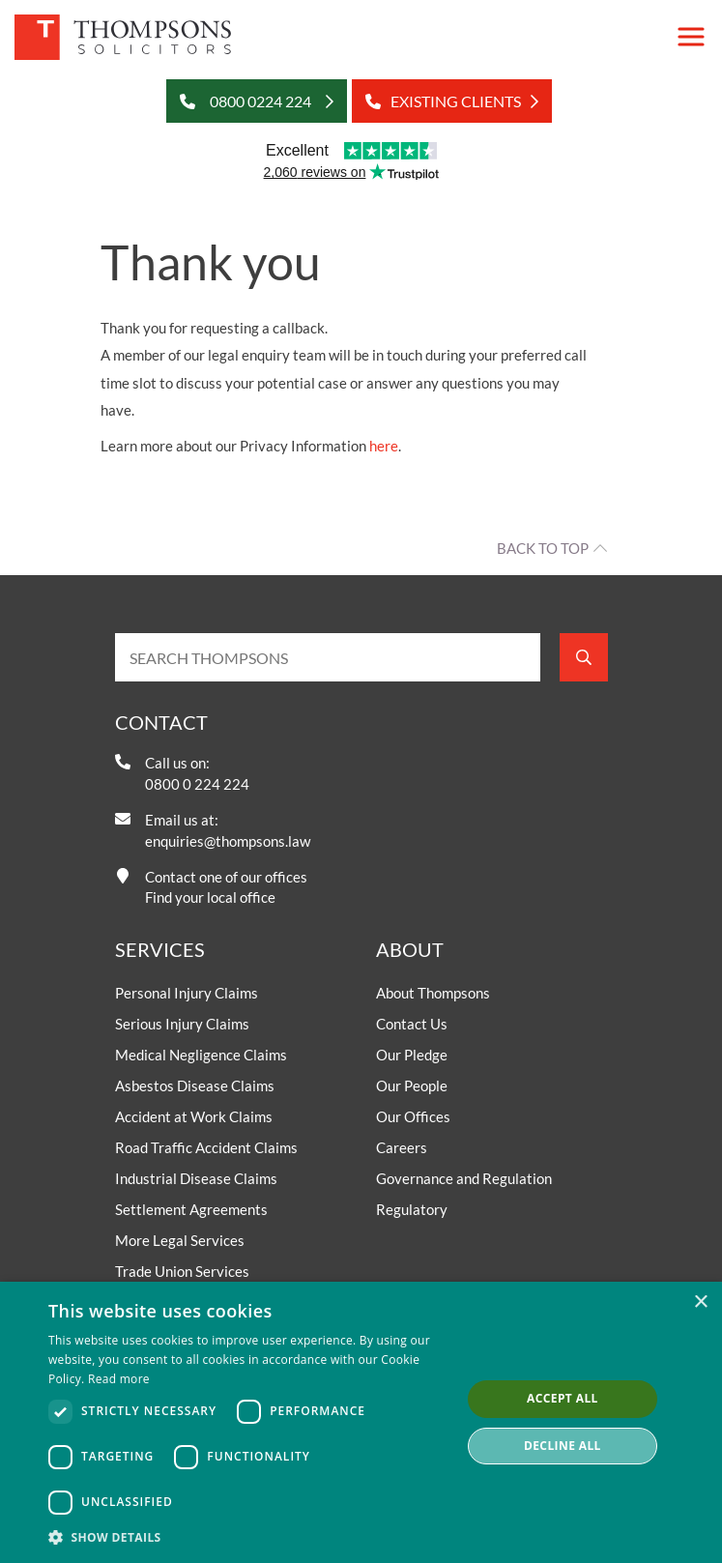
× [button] (700, 1302)
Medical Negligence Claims (201, 1054)
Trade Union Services (182, 1271)
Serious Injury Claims (182, 1023)
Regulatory (412, 1209)
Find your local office (210, 897)
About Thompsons (433, 992)
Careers (401, 1147)
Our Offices (413, 1116)
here (383, 445)
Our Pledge (412, 1054)
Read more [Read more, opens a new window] (119, 1379)
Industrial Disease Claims (196, 1178)
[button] (248, 1537)
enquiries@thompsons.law (227, 841)
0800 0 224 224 (197, 784)
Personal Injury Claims (186, 992)
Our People (412, 1085)
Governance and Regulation (464, 1178)
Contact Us (412, 1023)
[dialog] (361, 1422)
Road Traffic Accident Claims (206, 1147)
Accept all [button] (562, 1398)
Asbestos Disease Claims (194, 1085)
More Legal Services (180, 1240)
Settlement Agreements (191, 1209)
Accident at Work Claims (194, 1116)
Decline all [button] (562, 1445)
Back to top (543, 548)
